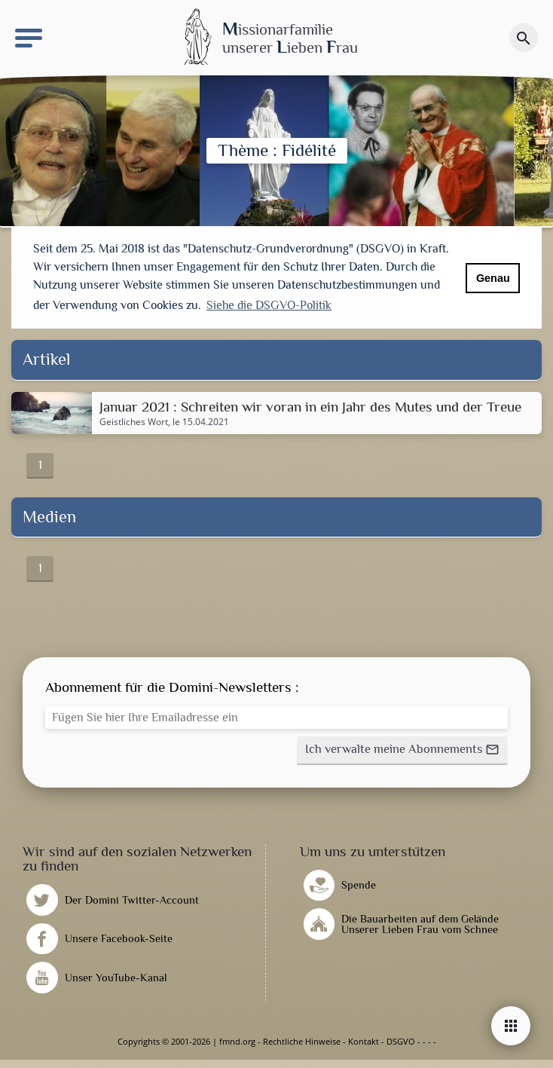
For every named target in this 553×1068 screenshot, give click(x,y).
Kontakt (363, 1041)
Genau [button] (493, 278)
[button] (402, 750)
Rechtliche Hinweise (302, 1041)
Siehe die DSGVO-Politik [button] (268, 305)
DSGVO (400, 1041)
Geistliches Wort (133, 422)
